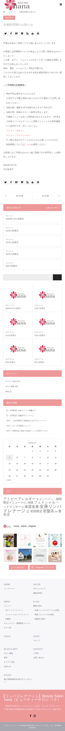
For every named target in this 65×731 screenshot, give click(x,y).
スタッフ (36, 640)
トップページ (9, 589)
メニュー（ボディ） (15, 130)
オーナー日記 (10, 381)
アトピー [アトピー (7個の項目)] (10, 499)
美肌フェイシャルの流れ (44, 614)
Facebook (30, 715)
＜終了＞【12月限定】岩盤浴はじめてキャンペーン (26, 421)
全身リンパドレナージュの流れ (47, 610)
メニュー (7, 606)
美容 (7, 391)
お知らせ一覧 (51, 208)
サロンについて (39, 589)
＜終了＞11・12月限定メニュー (18, 426)
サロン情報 (9, 386)
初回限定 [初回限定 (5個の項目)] (36, 511)
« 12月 (8, 480)
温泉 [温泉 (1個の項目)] (56, 511)
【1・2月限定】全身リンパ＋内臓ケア (20, 410)
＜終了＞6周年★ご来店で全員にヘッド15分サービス (26, 431)
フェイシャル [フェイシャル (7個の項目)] (44, 502)
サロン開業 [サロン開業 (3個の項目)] (27, 502)
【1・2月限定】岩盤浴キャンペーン (19, 415)
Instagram (34, 715)
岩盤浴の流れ (40, 619)
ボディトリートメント (14, 610)
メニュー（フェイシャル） (18, 135)
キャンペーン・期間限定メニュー (17, 623)
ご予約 (35, 653)
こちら (28, 144)
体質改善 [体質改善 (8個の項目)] (32, 507)
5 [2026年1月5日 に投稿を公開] (9, 457)
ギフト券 (7, 628)
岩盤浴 (8, 619)
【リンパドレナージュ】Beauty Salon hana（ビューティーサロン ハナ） (33, 698)
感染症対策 (37, 593)
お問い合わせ (38, 658)
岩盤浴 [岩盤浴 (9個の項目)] (48, 511)
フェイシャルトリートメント (17, 614)
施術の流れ (37, 606)
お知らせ (7, 666)
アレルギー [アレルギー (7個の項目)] (27, 499)
